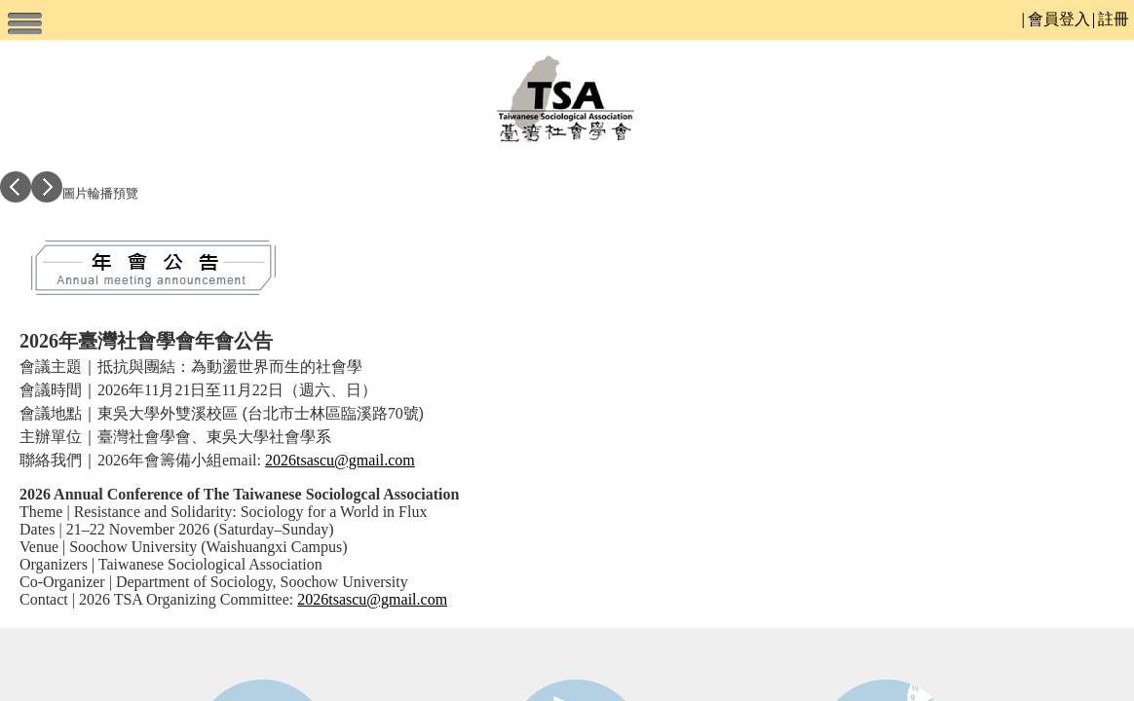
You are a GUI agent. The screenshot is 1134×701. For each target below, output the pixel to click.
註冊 (1113, 19)
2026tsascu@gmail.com (340, 460)
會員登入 (1059, 19)
